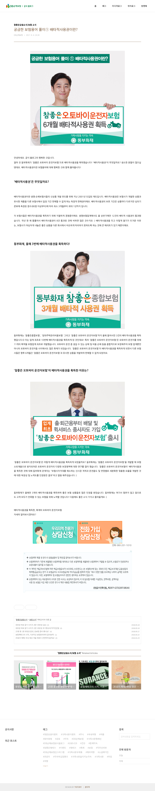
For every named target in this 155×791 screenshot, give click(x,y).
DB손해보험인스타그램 (54, 752)
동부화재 (48, 738)
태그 (104, 5)
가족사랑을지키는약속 (82, 756)
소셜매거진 (104, 752)
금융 (58, 738)
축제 (82, 747)
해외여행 (91, 752)
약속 (66, 738)
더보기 (45, 766)
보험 (91, 747)
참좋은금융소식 (21, 619)
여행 (46, 761)
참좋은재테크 (50, 747)
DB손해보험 (78, 738)
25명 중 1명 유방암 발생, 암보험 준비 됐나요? (32, 631)
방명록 (144, 5)
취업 (110, 756)
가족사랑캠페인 (94, 738)
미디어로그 (117, 5)
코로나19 (73, 743)
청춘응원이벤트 (51, 734)
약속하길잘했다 (61, 756)
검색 (147, 736)
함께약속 (93, 743)
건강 (83, 743)
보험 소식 (32, 619)
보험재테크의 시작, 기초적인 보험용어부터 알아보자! (35, 634)
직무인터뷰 (102, 747)
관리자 (87, 787)
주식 (82, 734)
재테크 (73, 747)
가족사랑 (100, 756)
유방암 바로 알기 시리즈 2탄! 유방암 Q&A (31, 625)
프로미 (47, 756)
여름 (102, 734)
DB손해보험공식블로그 (54, 743)
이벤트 (63, 747)
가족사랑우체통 (75, 752)
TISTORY (78, 787)
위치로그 (131, 5)
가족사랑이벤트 (69, 734)
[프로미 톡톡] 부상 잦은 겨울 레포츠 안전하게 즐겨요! (35, 638)
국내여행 (92, 734)
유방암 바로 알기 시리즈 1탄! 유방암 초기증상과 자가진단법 (37, 628)
